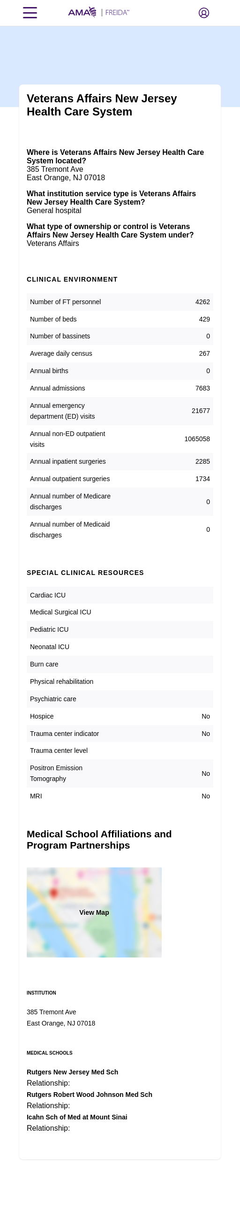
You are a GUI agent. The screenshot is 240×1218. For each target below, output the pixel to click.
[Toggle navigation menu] (30, 12)
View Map (94, 912)
